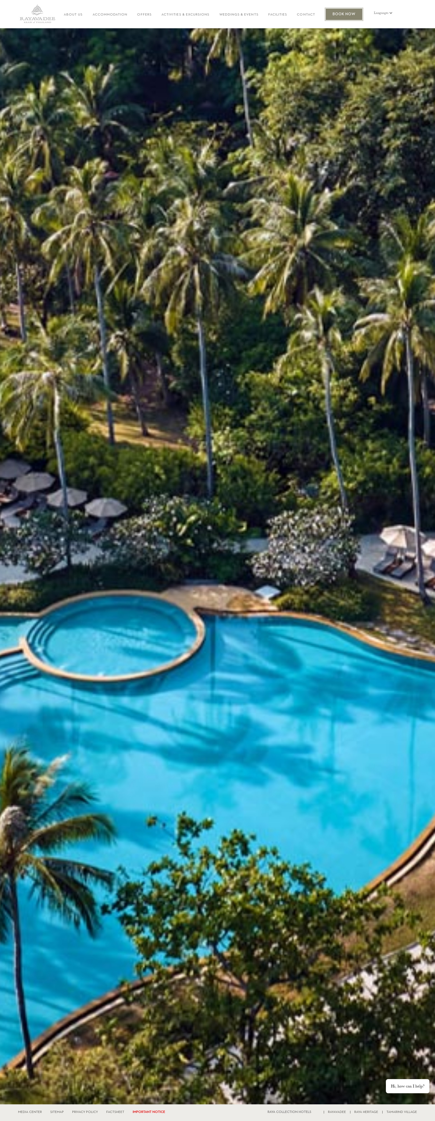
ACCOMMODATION (110, 14)
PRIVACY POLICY (85, 1112)
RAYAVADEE (337, 1112)
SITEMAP (57, 1112)
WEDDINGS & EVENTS (239, 14)
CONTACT (306, 14)
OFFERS (144, 14)
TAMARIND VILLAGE (401, 1112)
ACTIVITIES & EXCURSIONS (185, 14)
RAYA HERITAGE (366, 1112)
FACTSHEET (115, 1112)
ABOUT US (73, 14)
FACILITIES (277, 14)
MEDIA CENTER (30, 1112)
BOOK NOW (344, 14)
